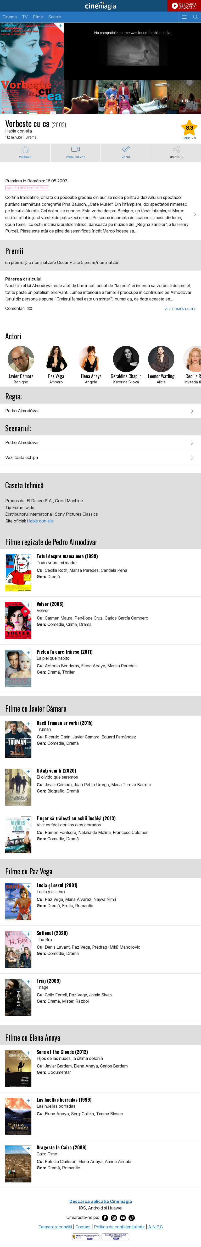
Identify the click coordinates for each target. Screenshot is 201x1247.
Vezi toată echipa (21, 457)
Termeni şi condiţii (55, 1226)
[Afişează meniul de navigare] (184, 17)
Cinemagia (100, 6)
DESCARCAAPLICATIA (188, 5)
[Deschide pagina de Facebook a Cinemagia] (105, 1217)
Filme (38, 16)
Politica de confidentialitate (119, 1226)
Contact (83, 1226)
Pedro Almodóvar (22, 410)
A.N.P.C (155, 1226)
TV (25, 16)
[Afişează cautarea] (195, 17)
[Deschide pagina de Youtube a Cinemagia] (123, 1217)
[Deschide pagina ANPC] (85, 1236)
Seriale (54, 16)
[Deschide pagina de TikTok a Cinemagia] (132, 1217)
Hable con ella (40, 521)
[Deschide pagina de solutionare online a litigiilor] (115, 1236)
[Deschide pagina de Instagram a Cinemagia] (114, 1217)
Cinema (10, 16)
